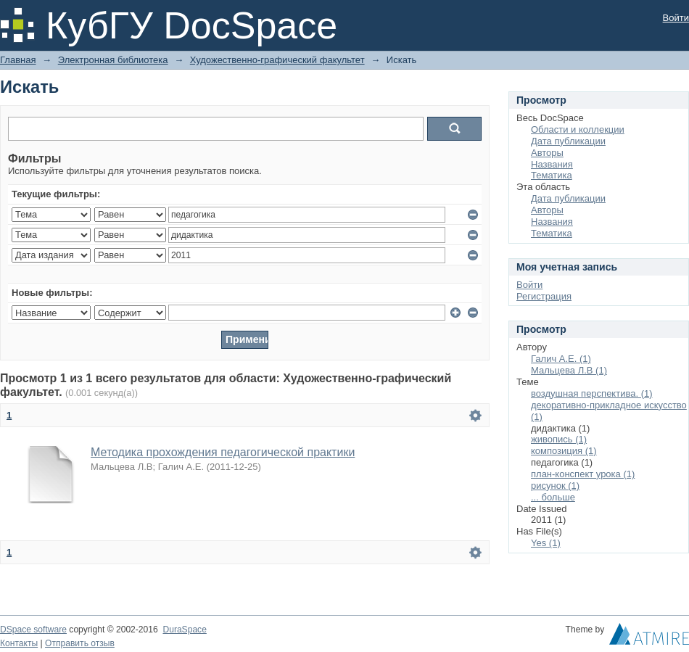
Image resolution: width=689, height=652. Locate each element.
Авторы (547, 152)
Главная (18, 59)
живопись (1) (559, 439)
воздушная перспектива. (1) (592, 393)
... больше (553, 497)
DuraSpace (184, 629)
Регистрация (544, 296)
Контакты (19, 643)
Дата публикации (568, 141)
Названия (552, 164)
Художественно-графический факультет (277, 59)
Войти (676, 17)
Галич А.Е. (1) (561, 358)
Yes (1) (546, 542)
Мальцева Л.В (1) (569, 370)
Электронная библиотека (113, 59)
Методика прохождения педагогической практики (223, 452)
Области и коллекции (577, 129)
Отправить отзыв (80, 643)
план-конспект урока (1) (583, 474)
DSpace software (33, 629)
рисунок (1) (555, 485)
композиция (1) (564, 450)
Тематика (551, 175)
